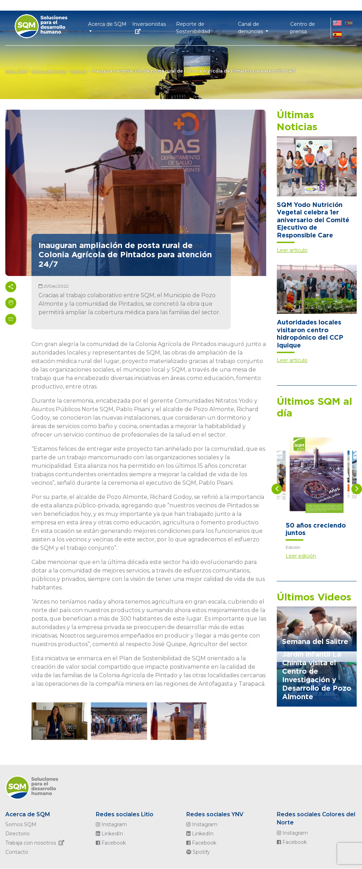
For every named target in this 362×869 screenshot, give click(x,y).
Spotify (198, 852)
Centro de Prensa (50, 71)
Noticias (81, 71)
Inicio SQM (16, 71)
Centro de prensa (302, 27)
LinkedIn (109, 834)
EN (337, 27)
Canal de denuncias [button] (251, 27)
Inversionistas (149, 26)
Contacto (16, 852)
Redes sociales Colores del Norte (316, 818)
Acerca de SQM (28, 814)
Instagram (111, 825)
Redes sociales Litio (125, 814)
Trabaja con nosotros (36, 843)
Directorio (17, 834)
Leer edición (301, 556)
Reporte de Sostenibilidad (193, 27)
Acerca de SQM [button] (107, 23)
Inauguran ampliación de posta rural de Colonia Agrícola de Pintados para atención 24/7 (196, 71)
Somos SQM (20, 825)
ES (348, 27)
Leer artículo (292, 250)
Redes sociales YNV (215, 814)
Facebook (111, 843)
